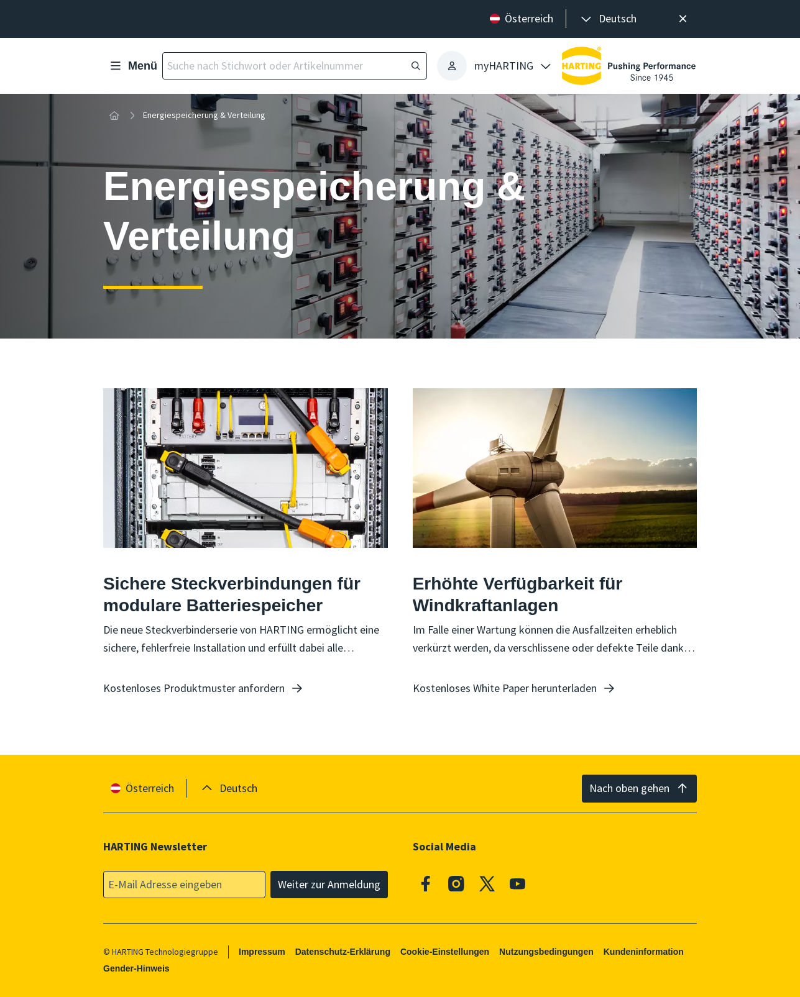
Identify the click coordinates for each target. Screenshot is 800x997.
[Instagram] (456, 883)
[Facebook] (426, 883)
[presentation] (607, 19)
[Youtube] (518, 883)
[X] (487, 883)
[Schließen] (683, 19)
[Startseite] (114, 115)
